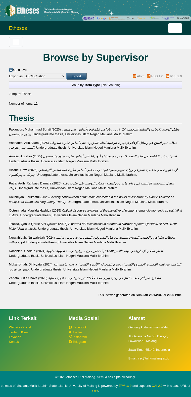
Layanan (15, 337)
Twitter (75, 332)
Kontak (14, 342)
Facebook (78, 327)
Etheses (18, 28)
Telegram (77, 342)
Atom (140, 76)
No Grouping (111, 85)
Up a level (20, 70)
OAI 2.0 (157, 386)
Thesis (26, 94)
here (95, 391)
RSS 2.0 (176, 76)
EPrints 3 (125, 386)
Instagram (78, 337)
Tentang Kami (18, 332)
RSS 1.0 (157, 76)
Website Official (20, 327)
